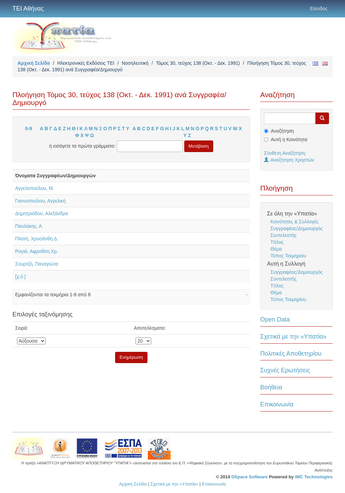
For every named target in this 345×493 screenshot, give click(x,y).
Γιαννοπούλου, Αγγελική (40, 201)
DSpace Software (249, 476)
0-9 (28, 128)
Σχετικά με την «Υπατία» (293, 336)
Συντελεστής (283, 235)
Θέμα (276, 249)
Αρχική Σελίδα (34, 63)
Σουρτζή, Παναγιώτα (36, 264)
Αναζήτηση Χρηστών (289, 160)
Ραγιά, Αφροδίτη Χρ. (36, 251)
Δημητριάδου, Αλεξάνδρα (41, 213)
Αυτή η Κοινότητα (289, 139)
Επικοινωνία (277, 404)
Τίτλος (277, 242)
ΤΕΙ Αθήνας (28, 8)
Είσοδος (318, 8)
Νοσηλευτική (135, 63)
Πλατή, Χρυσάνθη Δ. (37, 238)
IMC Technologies (313, 476)
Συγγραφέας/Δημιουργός (296, 228)
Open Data (275, 319)
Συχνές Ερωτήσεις (285, 370)
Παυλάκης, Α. (29, 226)
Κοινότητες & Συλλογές (294, 221)
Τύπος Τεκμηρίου (288, 255)
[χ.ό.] (20, 276)
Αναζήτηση (282, 131)
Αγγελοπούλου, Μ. (34, 188)
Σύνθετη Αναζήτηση (284, 153)
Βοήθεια (271, 387)
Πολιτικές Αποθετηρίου (291, 353)
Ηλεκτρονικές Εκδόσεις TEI (85, 63)
